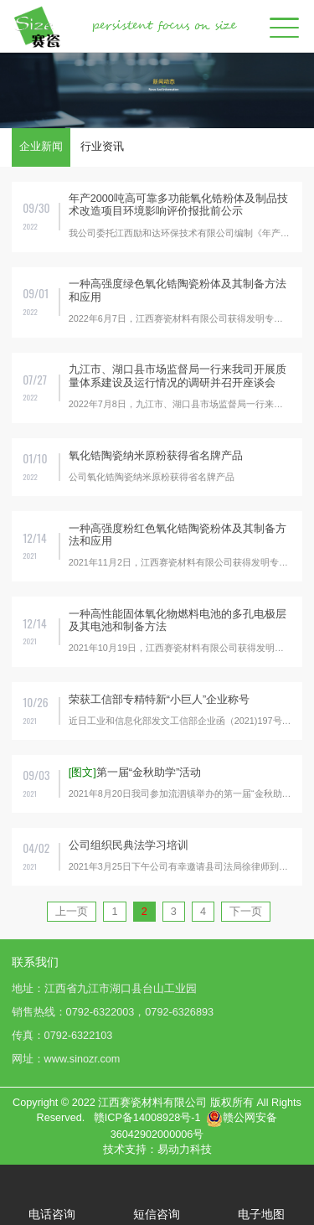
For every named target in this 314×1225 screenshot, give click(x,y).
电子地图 (261, 1214)
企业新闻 (41, 146)
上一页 (71, 911)
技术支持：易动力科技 (157, 1149)
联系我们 (35, 962)
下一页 (245, 911)
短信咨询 (156, 1214)
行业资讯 (102, 146)
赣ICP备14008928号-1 (147, 1118)
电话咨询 (51, 1214)
